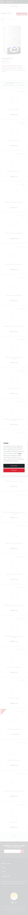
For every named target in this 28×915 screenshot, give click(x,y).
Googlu (19, 453)
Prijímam (14, 470)
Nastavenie (14, 466)
